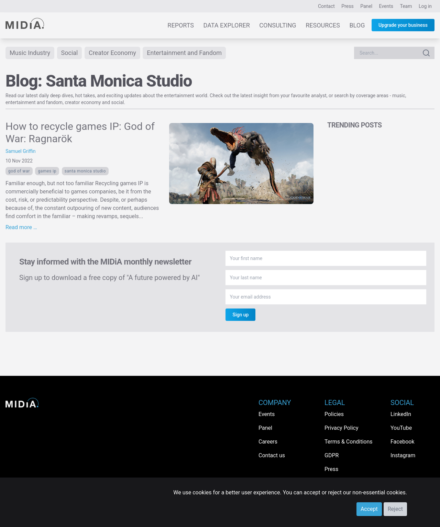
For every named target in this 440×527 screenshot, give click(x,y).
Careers (267, 441)
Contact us (271, 455)
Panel (366, 6)
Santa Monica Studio (85, 171)
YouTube (401, 428)
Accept (369, 509)
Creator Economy (112, 52)
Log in (425, 6)
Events (386, 6)
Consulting (277, 25)
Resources (323, 25)
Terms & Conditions (348, 441)
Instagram (402, 455)
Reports (180, 25)
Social (69, 52)
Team (406, 6)
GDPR (331, 455)
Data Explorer (227, 25)
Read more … (21, 227)
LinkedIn (400, 414)
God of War (19, 171)
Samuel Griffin (21, 151)
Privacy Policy (341, 428)
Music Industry (30, 52)
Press (347, 6)
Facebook (402, 441)
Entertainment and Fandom (184, 52)
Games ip (47, 171)
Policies (334, 414)
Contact (326, 6)
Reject (395, 509)
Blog (357, 25)
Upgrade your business (403, 25)
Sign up (240, 314)
